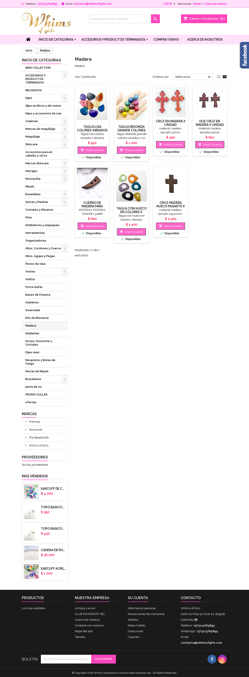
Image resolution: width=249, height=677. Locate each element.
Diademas (32, 333)
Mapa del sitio (84, 631)
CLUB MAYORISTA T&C (90, 614)
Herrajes (31, 171)
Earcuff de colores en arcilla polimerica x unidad (53, 488)
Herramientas (35, 232)
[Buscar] (124, 18)
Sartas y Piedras (36, 202)
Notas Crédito (136, 625)
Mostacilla (32, 178)
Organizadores (35, 240)
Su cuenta (138, 598)
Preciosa (34, 421)
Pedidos (133, 619)
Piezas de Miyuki (36, 371)
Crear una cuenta (215, 3)
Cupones (133, 637)
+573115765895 (47, 3)
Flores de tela (35, 263)
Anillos (30, 279)
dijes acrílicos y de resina (43, 105)
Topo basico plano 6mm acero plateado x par (53, 507)
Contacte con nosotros (89, 625)
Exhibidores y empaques (42, 225)
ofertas (30, 402)
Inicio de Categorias (56, 39)
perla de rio (33, 386)
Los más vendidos (33, 608)
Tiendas (80, 637)
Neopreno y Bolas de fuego (40, 361)
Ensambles (33, 194)
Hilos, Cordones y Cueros (43, 248)
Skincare (31, 144)
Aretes (30, 271)
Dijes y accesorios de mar (43, 113)
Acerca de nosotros (205, 39)
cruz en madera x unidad (170, 123)
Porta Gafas (34, 287)
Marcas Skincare (37, 163)
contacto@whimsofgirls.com (93, 3)
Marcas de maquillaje (40, 128)
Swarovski (35, 429)
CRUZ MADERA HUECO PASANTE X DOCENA (170, 206)
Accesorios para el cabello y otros (38, 153)
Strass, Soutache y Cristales (38, 342)
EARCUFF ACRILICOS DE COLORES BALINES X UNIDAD (53, 568)
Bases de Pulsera (37, 294)
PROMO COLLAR (36, 394)
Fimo (28, 217)
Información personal (142, 608)
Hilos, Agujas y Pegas (40, 256)
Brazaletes (33, 379)
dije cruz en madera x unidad (210, 123)
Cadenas (31, 121)
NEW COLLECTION (38, 67)
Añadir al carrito (92, 150)
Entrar (197, 3)
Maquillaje (32, 136)
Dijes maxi (32, 352)
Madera (30, 325)
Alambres (32, 302)
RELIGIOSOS (33, 90)
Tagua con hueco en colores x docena (131, 212)
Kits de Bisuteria (37, 318)
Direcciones (135, 631)
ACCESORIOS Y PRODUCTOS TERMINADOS (113, 39)
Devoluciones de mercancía (146, 614)
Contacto (191, 598)
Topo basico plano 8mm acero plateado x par (53, 528)
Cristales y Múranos (39, 209)
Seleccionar (193, 77)
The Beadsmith (38, 437)
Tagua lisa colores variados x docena (92, 130)
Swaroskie (32, 310)
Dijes (28, 98)
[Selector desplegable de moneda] (169, 4)
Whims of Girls (38, 445)
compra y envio (166, 39)
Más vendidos (35, 476)
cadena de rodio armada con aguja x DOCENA (53, 550)
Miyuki (29, 186)
